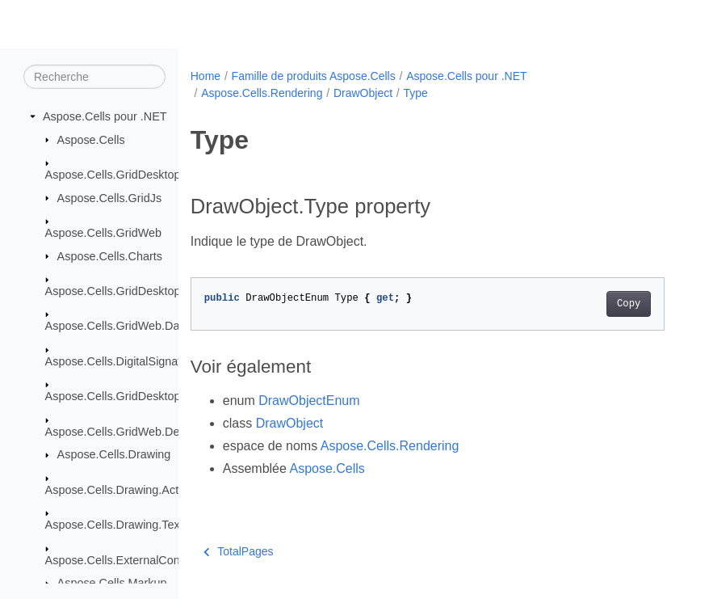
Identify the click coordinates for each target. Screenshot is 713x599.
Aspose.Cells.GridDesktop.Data (126, 291)
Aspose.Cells (91, 139)
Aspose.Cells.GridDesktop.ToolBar (134, 396)
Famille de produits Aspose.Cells (314, 76)
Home (205, 76)
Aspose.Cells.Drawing (114, 454)
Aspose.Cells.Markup (112, 582)
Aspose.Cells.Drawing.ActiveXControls (145, 489)
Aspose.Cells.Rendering (261, 92)
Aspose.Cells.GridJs (109, 197)
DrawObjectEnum (308, 400)
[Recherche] (94, 77)
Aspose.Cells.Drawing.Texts (117, 524)
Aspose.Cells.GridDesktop (113, 174)
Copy (628, 304)
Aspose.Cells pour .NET (105, 116)
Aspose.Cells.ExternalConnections (134, 559)
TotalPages (238, 551)
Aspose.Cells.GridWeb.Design (123, 430)
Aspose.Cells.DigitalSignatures (124, 361)
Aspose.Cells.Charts (109, 255)
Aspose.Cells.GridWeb (103, 232)
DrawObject (362, 92)
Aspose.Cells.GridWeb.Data (117, 325)
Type (416, 92)
